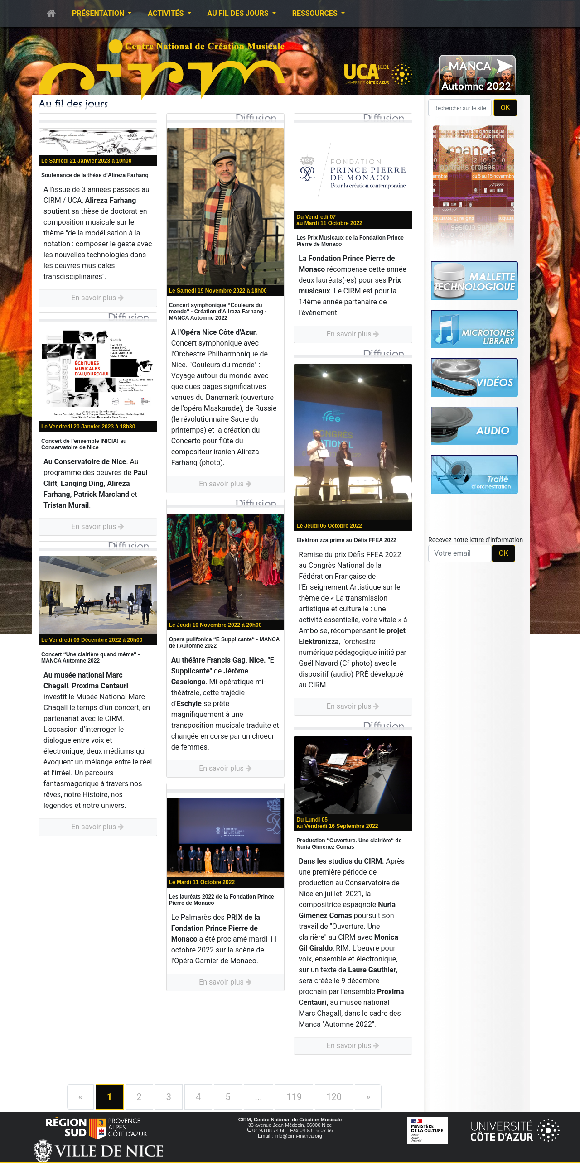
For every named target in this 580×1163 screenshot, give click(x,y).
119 (294, 1096)
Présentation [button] (99, 13)
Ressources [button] (315, 13)
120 (334, 1096)
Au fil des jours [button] (239, 13)
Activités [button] (166, 13)
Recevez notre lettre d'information (475, 539)
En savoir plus (97, 297)
